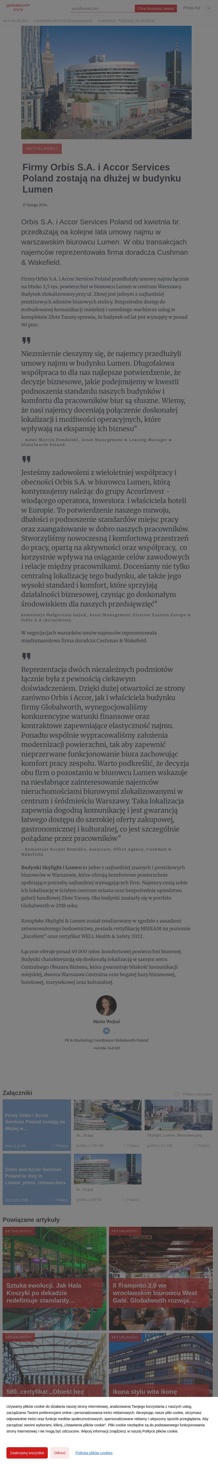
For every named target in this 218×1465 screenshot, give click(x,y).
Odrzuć (60, 1453)
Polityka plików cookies (93, 1453)
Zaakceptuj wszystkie (27, 1453)
